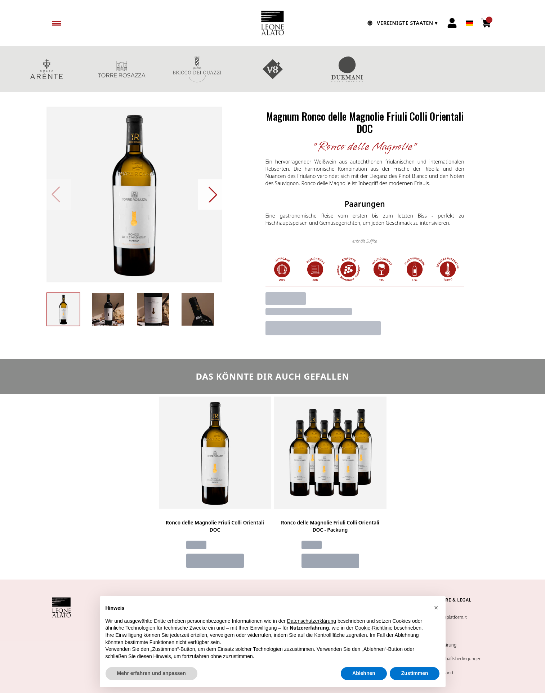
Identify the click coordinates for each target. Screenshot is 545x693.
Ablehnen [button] (363, 673)
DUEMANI (348, 69)
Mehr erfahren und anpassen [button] (151, 673)
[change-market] (401, 23)
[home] (272, 23)
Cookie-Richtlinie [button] (374, 628)
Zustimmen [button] (414, 673)
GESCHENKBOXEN (423, 69)
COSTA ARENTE (46, 69)
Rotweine (499, 69)
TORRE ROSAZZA (122, 69)
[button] (436, 607)
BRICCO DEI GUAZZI (197, 69)
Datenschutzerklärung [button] (311, 621)
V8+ (272, 69)
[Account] (452, 23)
